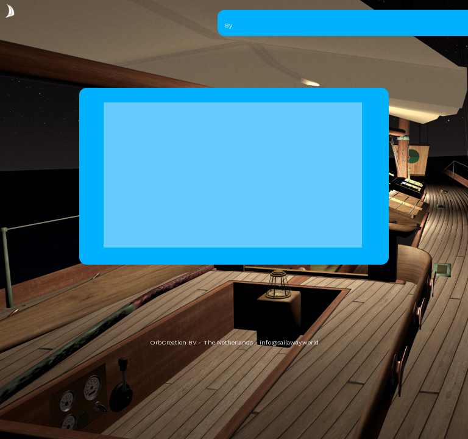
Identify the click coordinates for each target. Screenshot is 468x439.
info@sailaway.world (289, 342)
